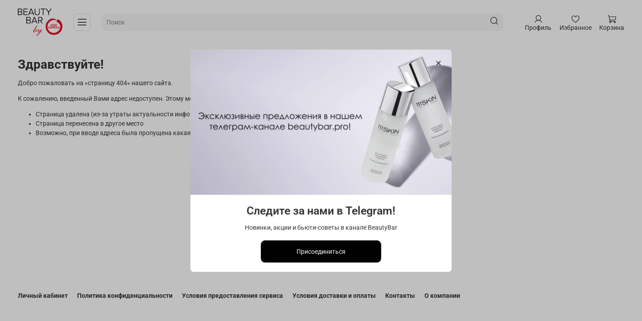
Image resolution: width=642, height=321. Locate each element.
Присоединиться (321, 251)
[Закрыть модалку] (438, 63)
